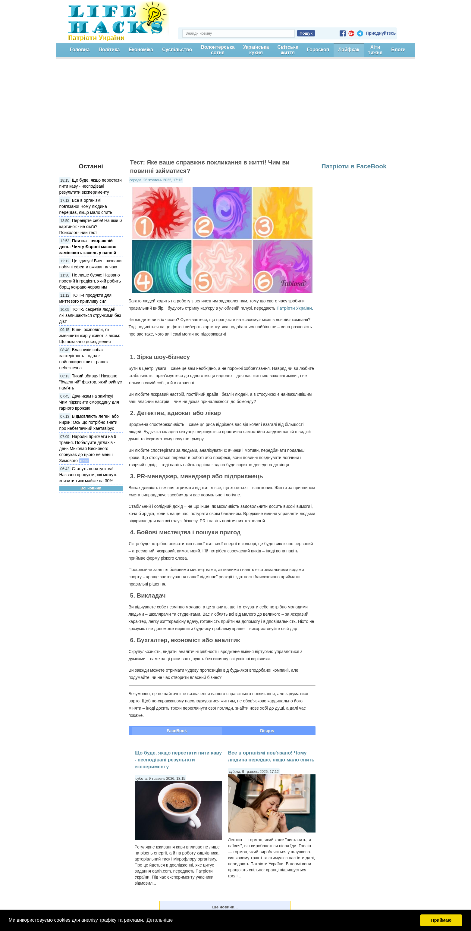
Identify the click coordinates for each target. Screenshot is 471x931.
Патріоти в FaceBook (354, 166)
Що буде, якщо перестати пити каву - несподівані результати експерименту (90, 186)
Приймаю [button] (441, 920)
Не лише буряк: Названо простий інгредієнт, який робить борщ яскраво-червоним (90, 281)
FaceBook (177, 730)
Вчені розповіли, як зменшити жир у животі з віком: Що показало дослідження (89, 335)
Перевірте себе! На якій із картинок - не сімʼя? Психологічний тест (90, 226)
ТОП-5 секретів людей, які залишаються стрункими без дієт (90, 315)
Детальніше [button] (159, 920)
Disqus (267, 730)
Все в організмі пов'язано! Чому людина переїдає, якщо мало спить (85, 206)
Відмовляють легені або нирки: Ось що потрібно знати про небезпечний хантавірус (89, 422)
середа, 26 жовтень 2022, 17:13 (156, 180)
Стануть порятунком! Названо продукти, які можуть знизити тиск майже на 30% (88, 474)
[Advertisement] (235, 111)
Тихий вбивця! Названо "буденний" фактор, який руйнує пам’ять (90, 381)
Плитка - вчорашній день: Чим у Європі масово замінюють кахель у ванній (88, 246)
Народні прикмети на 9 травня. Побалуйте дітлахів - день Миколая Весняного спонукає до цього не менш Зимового (88, 448)
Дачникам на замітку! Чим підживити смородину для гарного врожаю (89, 402)
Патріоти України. (295, 308)
